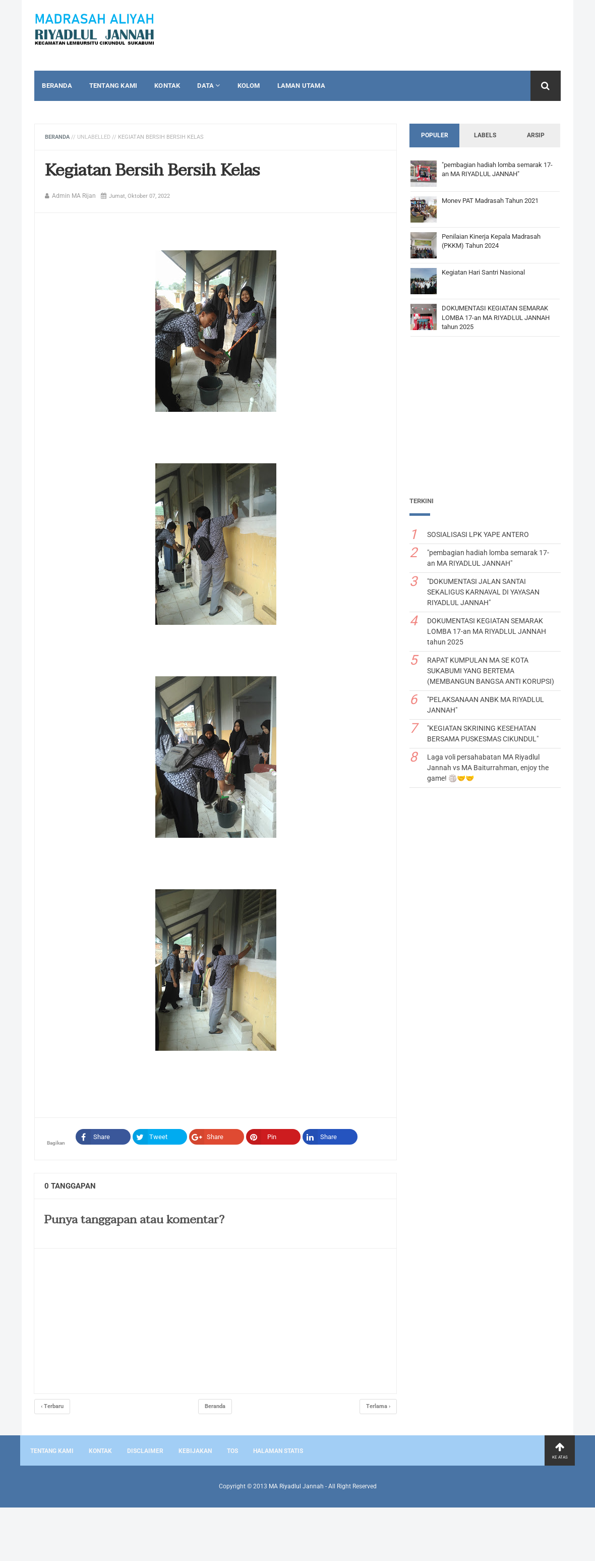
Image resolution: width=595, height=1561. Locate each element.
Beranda (55, 137)
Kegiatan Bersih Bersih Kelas (150, 170)
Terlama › (380, 1406)
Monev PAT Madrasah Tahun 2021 (491, 200)
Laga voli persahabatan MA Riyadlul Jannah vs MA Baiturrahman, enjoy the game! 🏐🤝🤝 (489, 767)
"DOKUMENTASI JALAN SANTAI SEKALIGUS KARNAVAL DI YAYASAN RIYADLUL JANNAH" (485, 592)
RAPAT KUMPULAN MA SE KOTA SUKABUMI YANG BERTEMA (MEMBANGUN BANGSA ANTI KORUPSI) (492, 670)
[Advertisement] (486, 420)
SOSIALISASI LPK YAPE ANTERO (479, 534)
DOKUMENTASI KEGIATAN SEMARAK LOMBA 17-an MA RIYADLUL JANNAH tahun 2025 (497, 317)
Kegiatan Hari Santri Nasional (484, 272)
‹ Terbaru (50, 1406)
